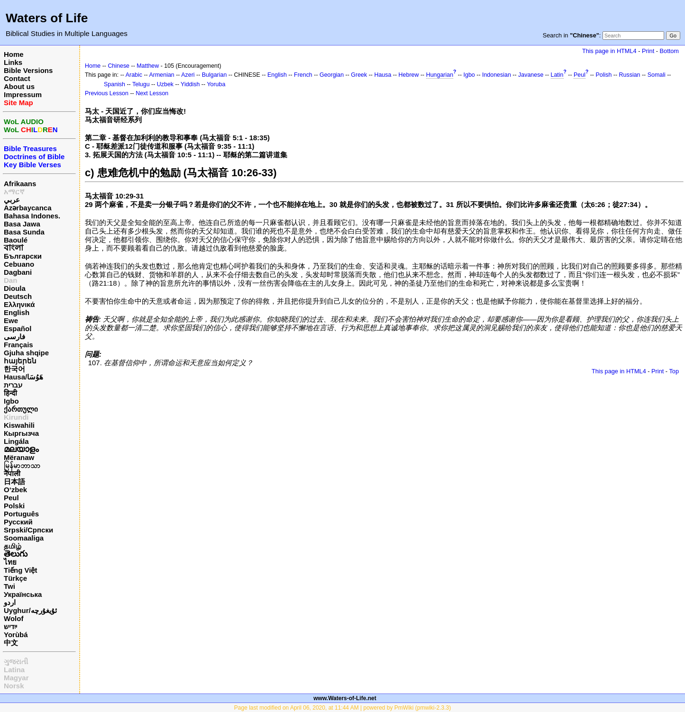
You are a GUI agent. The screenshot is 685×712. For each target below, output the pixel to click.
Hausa (382, 75)
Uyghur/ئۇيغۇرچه (30, 610)
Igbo (11, 401)
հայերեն (20, 361)
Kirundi (16, 417)
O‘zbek (15, 490)
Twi (9, 586)
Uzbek (165, 84)
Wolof (13, 618)
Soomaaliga (24, 538)
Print (648, 50)
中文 (11, 643)
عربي (12, 200)
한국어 (14, 369)
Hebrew (409, 75)
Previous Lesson (106, 93)
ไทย (10, 562)
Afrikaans (20, 184)
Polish (603, 75)
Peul (11, 498)
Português (21, 514)
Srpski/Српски (28, 530)
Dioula (15, 288)
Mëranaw (19, 457)
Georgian (332, 75)
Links (13, 62)
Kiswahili (19, 425)
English (16, 312)
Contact (17, 78)
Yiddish (190, 84)
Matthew (148, 66)
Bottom (669, 50)
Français (18, 345)
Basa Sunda (24, 232)
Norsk (14, 686)
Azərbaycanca (28, 208)
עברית (13, 385)
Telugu (141, 84)
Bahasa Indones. (32, 216)
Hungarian (439, 75)
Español (17, 328)
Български (23, 256)
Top (674, 371)
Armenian (161, 75)
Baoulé (15, 240)
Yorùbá (16, 635)
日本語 (14, 482)
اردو (10, 602)
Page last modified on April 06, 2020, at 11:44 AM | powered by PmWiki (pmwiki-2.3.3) (342, 707)
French (303, 75)
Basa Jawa (22, 224)
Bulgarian (214, 75)
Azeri (187, 75)
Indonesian (496, 75)
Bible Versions (28, 70)
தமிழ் (12, 546)
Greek (359, 75)
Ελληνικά (19, 304)
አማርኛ (14, 192)
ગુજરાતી (16, 662)
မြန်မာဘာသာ (22, 465)
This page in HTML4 (609, 50)
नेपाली (12, 473)
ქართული (21, 409)
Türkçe (15, 578)
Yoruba (216, 84)
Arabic (134, 75)
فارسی (14, 337)
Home (14, 54)
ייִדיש (10, 626)
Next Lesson (152, 93)
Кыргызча (21, 433)
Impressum (23, 94)
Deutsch (18, 296)
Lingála (16, 441)
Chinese (118, 66)
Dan (10, 280)
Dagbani (18, 272)
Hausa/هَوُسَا (23, 377)
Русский (18, 522)
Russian (629, 75)
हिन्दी (10, 393)
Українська (23, 594)
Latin (557, 75)
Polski (14, 506)
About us (19, 86)
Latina (14, 670)
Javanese (530, 75)
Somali (657, 75)
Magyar (16, 678)
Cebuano (19, 264)
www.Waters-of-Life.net (344, 698)
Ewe (11, 320)
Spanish (114, 84)
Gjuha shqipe (26, 353)
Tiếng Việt (20, 570)
